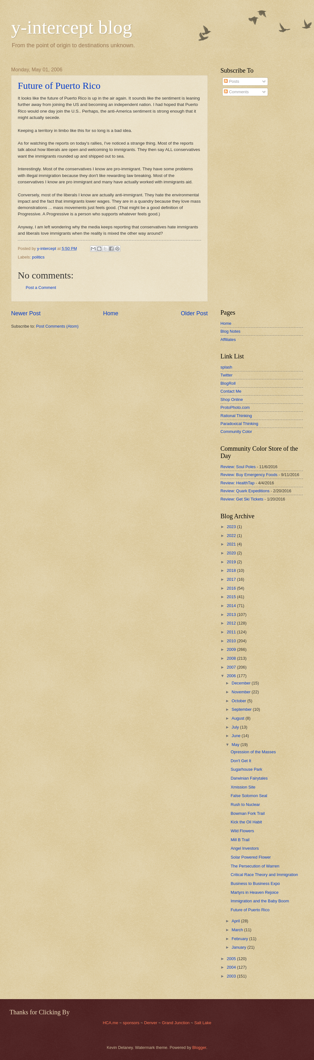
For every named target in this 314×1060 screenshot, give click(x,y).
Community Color (236, 431)
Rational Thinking (236, 415)
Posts (231, 81)
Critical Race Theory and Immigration (264, 874)
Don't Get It (241, 760)
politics (38, 257)
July (236, 727)
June (237, 735)
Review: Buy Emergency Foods (249, 474)
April (236, 921)
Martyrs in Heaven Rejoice (254, 892)
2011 (232, 632)
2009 (232, 649)
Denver (151, 1022)
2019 (232, 561)
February (240, 938)
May (236, 744)
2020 (232, 553)
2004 (232, 967)
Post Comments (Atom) (57, 326)
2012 (232, 623)
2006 (232, 675)
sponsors (132, 1022)
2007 (232, 667)
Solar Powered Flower (251, 857)
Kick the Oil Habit (246, 822)
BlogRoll (228, 383)
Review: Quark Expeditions (245, 490)
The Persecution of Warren (255, 866)
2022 (232, 535)
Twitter (226, 375)
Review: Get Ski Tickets (241, 499)
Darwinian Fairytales (249, 778)
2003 (232, 976)
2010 (232, 640)
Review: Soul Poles (238, 466)
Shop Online (231, 399)
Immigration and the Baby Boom (260, 901)
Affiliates (228, 339)
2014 (232, 605)
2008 (232, 658)
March (238, 929)
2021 (232, 544)
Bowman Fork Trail (248, 813)
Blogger (199, 1047)
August (238, 718)
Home (110, 313)
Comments (236, 91)
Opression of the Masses (253, 751)
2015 (232, 596)
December (242, 683)
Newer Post (26, 313)
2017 (232, 579)
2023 (232, 526)
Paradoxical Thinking (239, 423)
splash (226, 367)
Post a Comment (41, 287)
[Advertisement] (239, 203)
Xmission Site (243, 787)
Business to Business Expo (255, 883)
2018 (232, 570)
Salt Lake (202, 1022)
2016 (232, 588)
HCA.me (110, 1022)
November (242, 692)
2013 (232, 614)
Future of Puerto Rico (59, 85)
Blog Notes (230, 331)
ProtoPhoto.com (235, 407)
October (239, 700)
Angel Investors (245, 848)
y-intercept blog (71, 27)
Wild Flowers (242, 830)
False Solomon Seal (249, 795)
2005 (232, 958)
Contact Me (230, 391)
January (239, 947)
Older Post (194, 313)
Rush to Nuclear (245, 804)
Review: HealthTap (237, 483)
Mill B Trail (240, 839)
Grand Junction (175, 1022)
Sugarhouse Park (246, 769)
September (242, 709)
